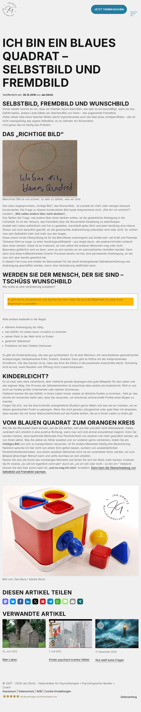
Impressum (9, 700)
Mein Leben (9, 668)
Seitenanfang (129, 705)
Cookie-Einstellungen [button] (57, 700)
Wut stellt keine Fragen (109, 669)
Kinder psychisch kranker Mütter (69, 668)
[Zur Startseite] (17, 13)
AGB (39, 700)
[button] (5, 610)
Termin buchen (107, 14)
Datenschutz (26, 700)
